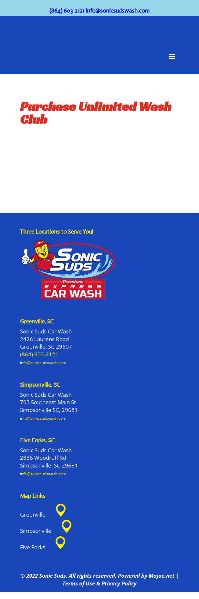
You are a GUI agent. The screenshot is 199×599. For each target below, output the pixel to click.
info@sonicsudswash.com (118, 10)
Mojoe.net (161, 575)
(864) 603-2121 (66, 10)
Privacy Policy (119, 583)
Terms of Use (78, 583)
